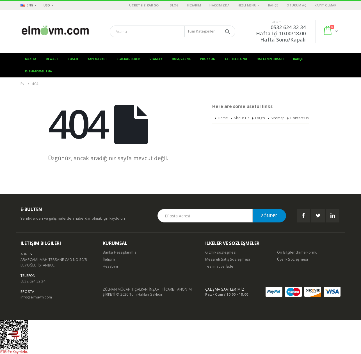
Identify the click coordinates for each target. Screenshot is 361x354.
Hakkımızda (219, 5)
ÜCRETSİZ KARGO (144, 5)
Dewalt (52, 59)
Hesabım (194, 5)
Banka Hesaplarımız (120, 252)
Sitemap (278, 118)
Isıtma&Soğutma (38, 71)
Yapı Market (97, 59)
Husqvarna (181, 59)
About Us (242, 118)
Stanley (155, 59)
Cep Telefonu (236, 59)
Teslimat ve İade (219, 266)
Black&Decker (128, 59)
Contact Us (299, 118)
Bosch (73, 59)
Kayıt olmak (325, 5)
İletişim (109, 259)
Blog (174, 5)
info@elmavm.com (36, 297)
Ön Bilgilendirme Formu (297, 252)
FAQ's (260, 118)
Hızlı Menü (247, 5)
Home (223, 118)
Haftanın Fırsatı (270, 59)
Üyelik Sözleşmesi (292, 259)
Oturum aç (296, 5)
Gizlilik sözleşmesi (221, 252)
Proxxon (207, 59)
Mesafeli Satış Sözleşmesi (227, 259)
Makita (30, 59)
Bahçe (273, 5)
